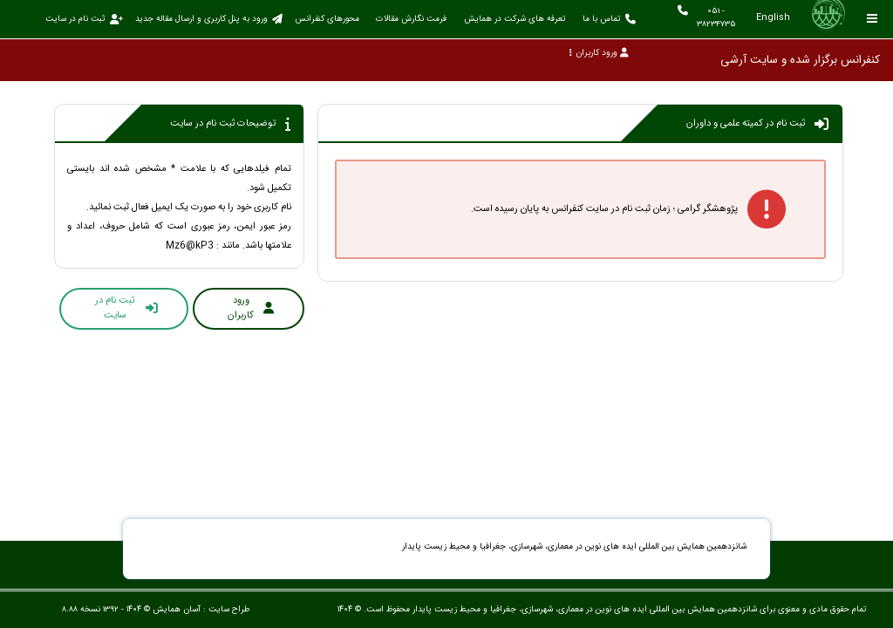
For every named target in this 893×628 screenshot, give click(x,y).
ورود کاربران (599, 52)
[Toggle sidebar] (872, 19)
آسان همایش (177, 609)
